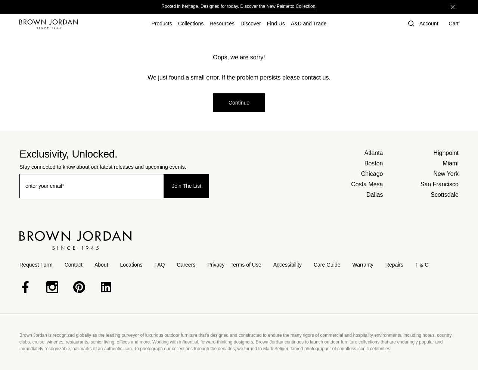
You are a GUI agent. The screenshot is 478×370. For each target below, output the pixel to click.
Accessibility (287, 265)
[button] (410, 24)
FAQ (159, 265)
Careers (186, 265)
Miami (451, 163)
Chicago (372, 174)
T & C (422, 265)
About (101, 265)
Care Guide (327, 265)
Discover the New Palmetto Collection (278, 6)
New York (446, 174)
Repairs (394, 265)
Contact (74, 265)
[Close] (453, 7)
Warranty (363, 265)
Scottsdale (445, 195)
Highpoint (446, 153)
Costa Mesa (367, 184)
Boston (373, 163)
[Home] (48, 24)
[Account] (428, 24)
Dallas (374, 195)
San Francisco (439, 184)
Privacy (215, 265)
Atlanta (373, 153)
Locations (131, 265)
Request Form (36, 265)
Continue (239, 103)
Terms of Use (245, 265)
